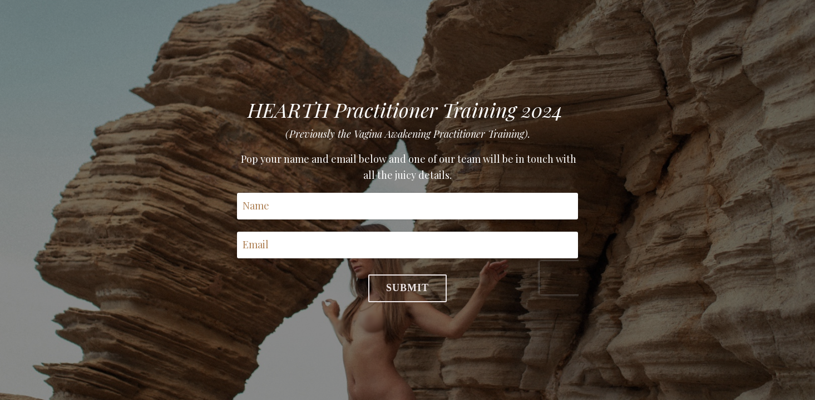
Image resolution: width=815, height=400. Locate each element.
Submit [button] (407, 287)
